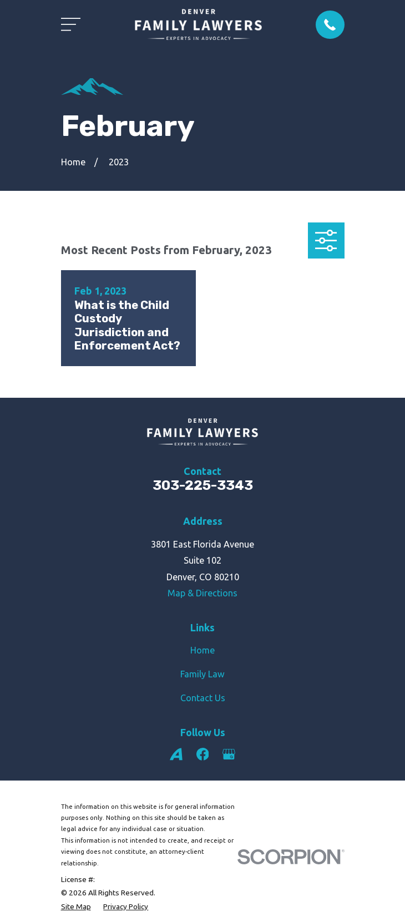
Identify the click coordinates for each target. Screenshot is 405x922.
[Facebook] (202, 754)
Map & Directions (202, 593)
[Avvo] (176, 754)
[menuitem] (76, 906)
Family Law (202, 674)
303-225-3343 (203, 485)
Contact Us (202, 698)
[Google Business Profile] (228, 754)
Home (202, 650)
